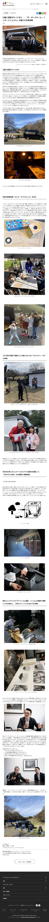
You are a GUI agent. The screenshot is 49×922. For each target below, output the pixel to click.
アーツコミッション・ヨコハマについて (11, 877)
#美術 (4, 23)
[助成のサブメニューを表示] (46, 881)
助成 (4, 881)
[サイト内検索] (38, 4)
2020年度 (6, 13)
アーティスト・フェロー (8, 884)
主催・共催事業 (6, 891)
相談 (4, 888)
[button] (46, 3)
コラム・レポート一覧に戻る (24, 862)
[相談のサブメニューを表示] (46, 888)
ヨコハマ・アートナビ (14, 905)
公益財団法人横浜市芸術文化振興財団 (27, 917)
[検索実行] (31, 4)
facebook (39, 905)
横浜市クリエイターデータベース (27, 905)
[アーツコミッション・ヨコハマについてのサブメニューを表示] (46, 877)
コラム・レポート (6, 895)
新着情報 (5, 898)
